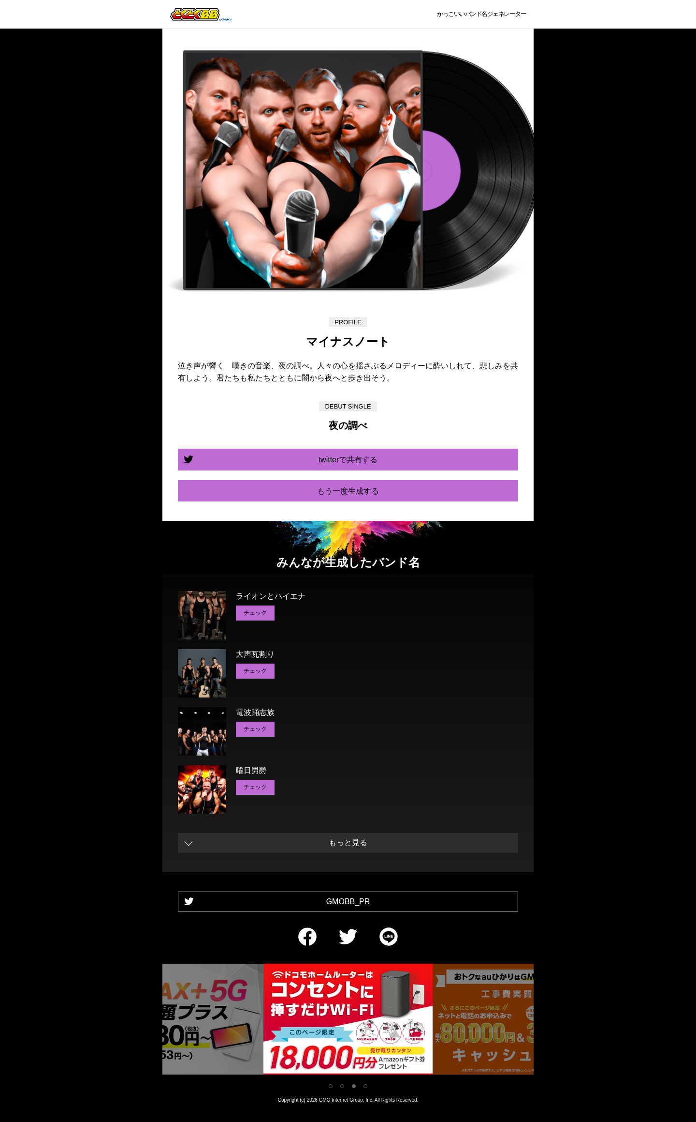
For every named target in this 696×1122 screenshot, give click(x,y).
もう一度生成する (348, 491)
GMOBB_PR (348, 901)
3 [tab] (354, 1086)
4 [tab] (365, 1086)
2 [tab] (342, 1086)
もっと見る (348, 842)
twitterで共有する (348, 459)
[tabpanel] (348, 1021)
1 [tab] (330, 1086)
